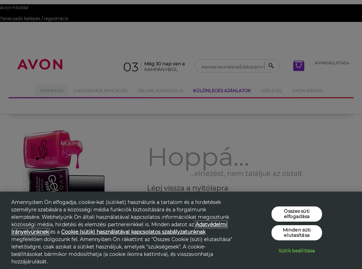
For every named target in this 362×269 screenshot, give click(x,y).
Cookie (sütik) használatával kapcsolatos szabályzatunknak (133, 232)
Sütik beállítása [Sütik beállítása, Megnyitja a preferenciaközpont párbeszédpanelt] (297, 250)
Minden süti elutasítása (297, 232)
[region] (181, 230)
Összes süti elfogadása (297, 213)
